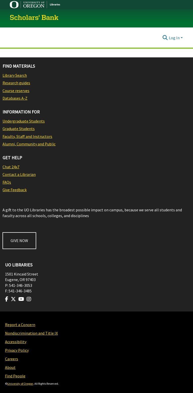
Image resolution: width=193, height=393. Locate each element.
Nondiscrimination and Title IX (31, 333)
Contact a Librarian (19, 174)
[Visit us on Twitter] (13, 299)
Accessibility (15, 341)
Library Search (15, 75)
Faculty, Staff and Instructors (27, 136)
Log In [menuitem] (174, 37)
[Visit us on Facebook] (6, 299)
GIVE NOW (19, 240)
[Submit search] (165, 38)
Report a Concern (20, 324)
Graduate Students (19, 128)
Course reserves (16, 90)
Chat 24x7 (11, 166)
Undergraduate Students (24, 121)
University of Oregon (20, 383)
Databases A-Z (15, 98)
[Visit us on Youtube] (21, 299)
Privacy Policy (17, 350)
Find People (15, 375)
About (10, 367)
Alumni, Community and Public (29, 143)
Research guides (16, 82)
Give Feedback (15, 189)
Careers (11, 358)
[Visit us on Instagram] (29, 299)
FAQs (7, 182)
